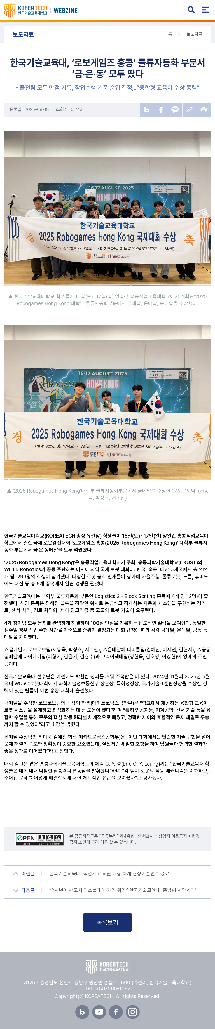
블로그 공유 (147, 110)
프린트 (204, 110)
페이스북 (116, 1012)
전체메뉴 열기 (205, 9)
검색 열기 (191, 9)
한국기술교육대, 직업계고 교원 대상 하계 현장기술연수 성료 (109, 874)
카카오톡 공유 (175, 110)
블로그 (82, 1012)
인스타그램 (133, 1012)
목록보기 (107, 922)
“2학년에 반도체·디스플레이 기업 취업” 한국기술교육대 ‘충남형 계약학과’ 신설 (125, 890)
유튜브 (99, 1012)
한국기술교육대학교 (107, 967)
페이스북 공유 (161, 110)
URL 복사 (190, 110)
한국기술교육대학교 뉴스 (48, 11)
